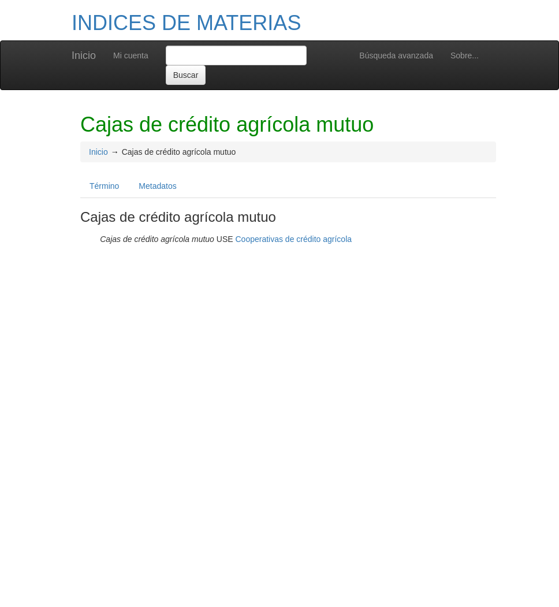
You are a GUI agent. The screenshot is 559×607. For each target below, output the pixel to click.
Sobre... (464, 55)
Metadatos (157, 186)
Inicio (84, 55)
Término (104, 186)
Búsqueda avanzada (396, 55)
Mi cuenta (130, 55)
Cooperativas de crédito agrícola (293, 239)
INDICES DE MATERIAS (186, 23)
